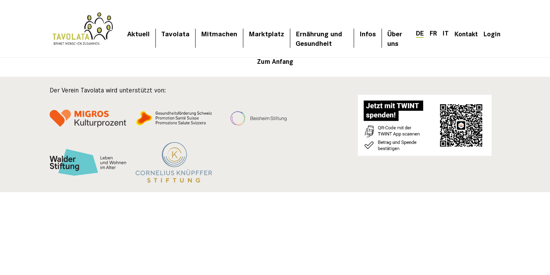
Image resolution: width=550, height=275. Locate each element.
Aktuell (138, 33)
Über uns (394, 38)
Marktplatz (266, 33)
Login (492, 33)
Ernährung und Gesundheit (319, 38)
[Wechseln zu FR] (433, 33)
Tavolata (175, 33)
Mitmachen (219, 33)
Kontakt (466, 33)
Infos (367, 33)
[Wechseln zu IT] (446, 33)
